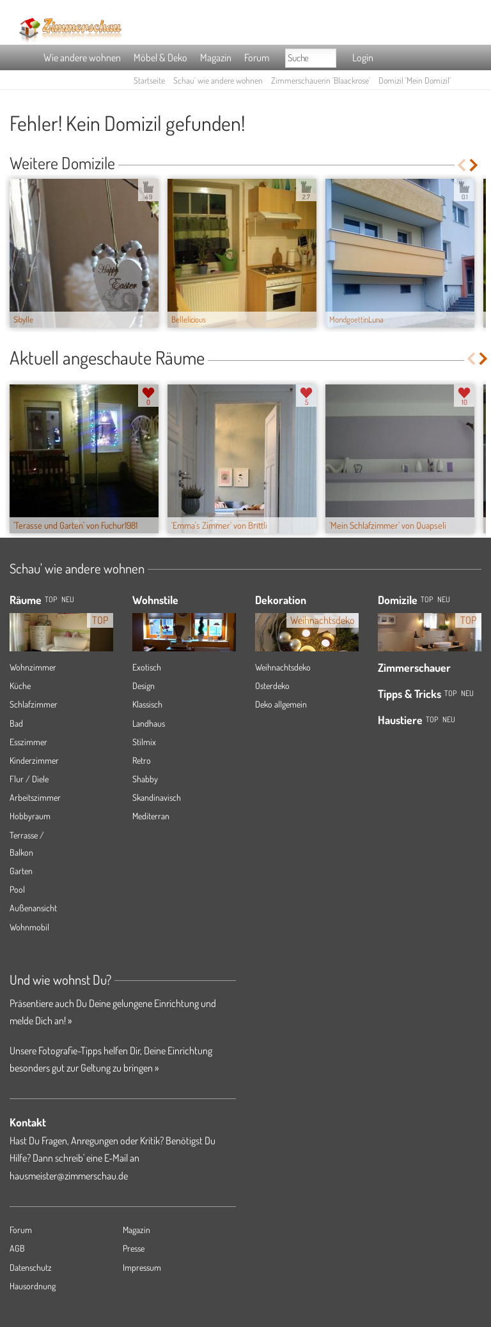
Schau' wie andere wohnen (218, 80)
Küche (20, 685)
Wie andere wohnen (82, 57)
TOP (51, 599)
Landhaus (148, 723)
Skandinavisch (156, 797)
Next (474, 165)
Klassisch (147, 704)
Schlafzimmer (34, 704)
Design (143, 685)
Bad (16, 723)
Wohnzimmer (33, 667)
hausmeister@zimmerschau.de (69, 1175)
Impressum (142, 1267)
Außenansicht (33, 907)
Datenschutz (31, 1267)
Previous (461, 165)
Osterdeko (272, 685)
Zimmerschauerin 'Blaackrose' (320, 80)
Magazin (215, 57)
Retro (141, 760)
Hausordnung (33, 1285)
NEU (67, 599)
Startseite (149, 80)
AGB (17, 1248)
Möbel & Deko (160, 57)
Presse (133, 1248)
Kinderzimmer (34, 760)
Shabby (145, 778)
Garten (21, 870)
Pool (17, 889)
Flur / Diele (29, 778)
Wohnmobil (29, 926)
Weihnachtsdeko (283, 667)
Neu (443, 599)
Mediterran (150, 815)
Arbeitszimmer (35, 797)
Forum (256, 57)
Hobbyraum (30, 815)
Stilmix (144, 741)
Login (362, 57)
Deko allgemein (281, 704)
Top (427, 599)
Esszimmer (28, 741)
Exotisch (146, 667)
